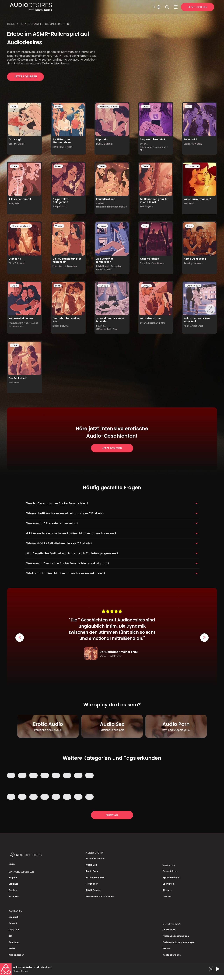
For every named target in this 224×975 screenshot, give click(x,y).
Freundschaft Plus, (19, 322)
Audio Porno (92, 871)
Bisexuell (108, 143)
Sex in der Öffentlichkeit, (104, 327)
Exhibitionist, (59, 146)
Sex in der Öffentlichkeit (108, 268)
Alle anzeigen (16, 954)
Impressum (169, 929)
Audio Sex (91, 864)
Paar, (11, 203)
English (13, 877)
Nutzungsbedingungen (176, 935)
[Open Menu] (175, 7)
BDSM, (99, 143)
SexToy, (13, 143)
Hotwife (64, 325)
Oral (22, 263)
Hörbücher (92, 883)
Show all (112, 815)
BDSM (12, 948)
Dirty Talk (14, 929)
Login (12, 863)
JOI (10, 935)
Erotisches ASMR (95, 877)
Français (14, 896)
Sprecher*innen (171, 877)
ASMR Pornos (93, 890)
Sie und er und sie (58, 24)
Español (13, 883)
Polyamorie (192, 166)
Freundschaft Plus (117, 206)
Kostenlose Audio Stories (100, 896)
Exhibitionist (196, 325)
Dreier (21, 143)
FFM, (142, 206)
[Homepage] (81, 7)
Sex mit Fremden (68, 266)
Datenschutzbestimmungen (179, 942)
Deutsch (13, 890)
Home (11, 24)
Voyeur (149, 206)
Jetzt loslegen (25, 76)
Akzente (167, 890)
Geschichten (170, 871)
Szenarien (168, 883)
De (21, 24)
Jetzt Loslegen (197, 7)
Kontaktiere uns (172, 954)
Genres (167, 896)
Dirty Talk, (14, 263)
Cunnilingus (157, 263)
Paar (14, 106)
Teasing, (188, 263)
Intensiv (198, 263)
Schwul (13, 923)
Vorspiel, (57, 206)
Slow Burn (196, 143)
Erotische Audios (95, 858)
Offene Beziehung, (146, 145)
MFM (57, 285)
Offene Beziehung (108, 106)
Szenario (34, 24)
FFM (188, 106)
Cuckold (103, 285)
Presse (166, 948)
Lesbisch (14, 916)
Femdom (14, 942)
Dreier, (187, 143)
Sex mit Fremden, (101, 205)
